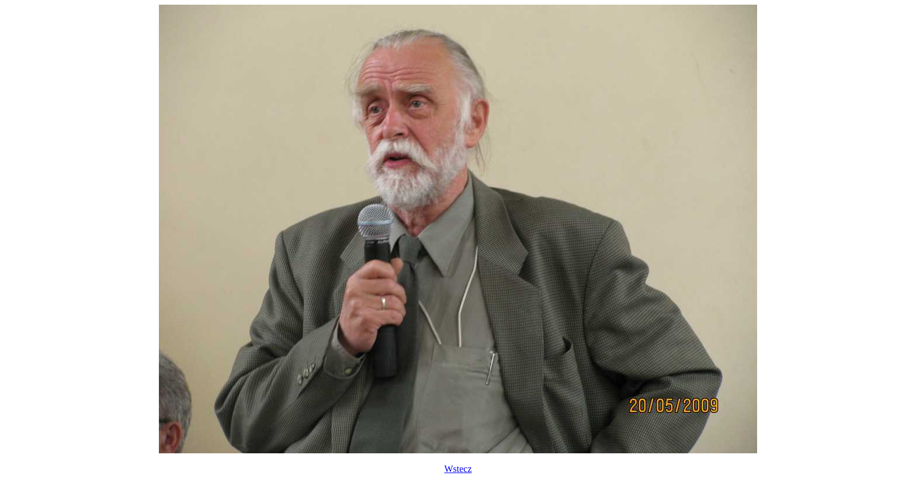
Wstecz (457, 469)
